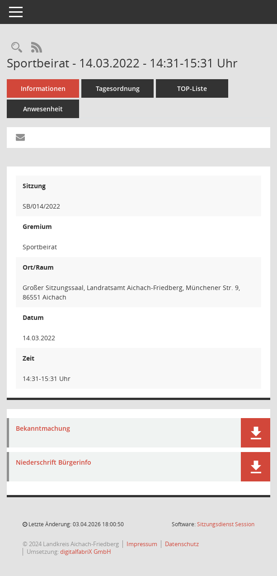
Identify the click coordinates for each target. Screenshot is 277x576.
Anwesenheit (43, 109)
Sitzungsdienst (225, 524)
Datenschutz (182, 544)
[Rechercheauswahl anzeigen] (17, 47)
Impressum (142, 544)
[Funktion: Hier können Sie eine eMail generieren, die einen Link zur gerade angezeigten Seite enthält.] (20, 137)
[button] (255, 432)
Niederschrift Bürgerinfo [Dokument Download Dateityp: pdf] (53, 463)
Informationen (43, 88)
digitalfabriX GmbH (85, 551)
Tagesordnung (118, 88)
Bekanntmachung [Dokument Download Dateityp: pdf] (43, 429)
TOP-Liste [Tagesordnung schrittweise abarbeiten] (192, 88)
